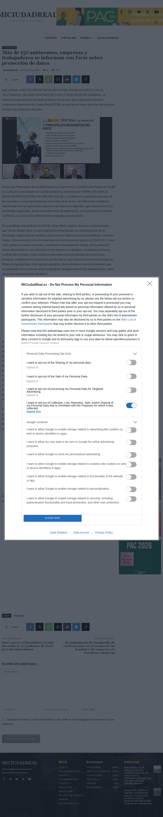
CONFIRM (52, 518)
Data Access (81, 532)
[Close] (151, 285)
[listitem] (82, 354)
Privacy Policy (104, 532)
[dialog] (81, 408)
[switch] (131, 362)
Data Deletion (58, 532)
